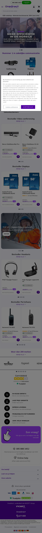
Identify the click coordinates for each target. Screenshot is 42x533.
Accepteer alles (28, 107)
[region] (21, 93)
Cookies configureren (12, 107)
